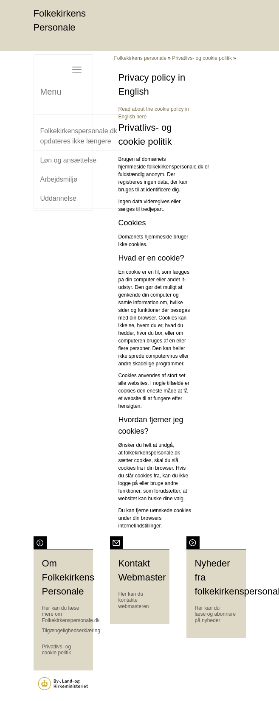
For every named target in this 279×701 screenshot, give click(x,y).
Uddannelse (58, 198)
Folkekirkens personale (140, 58)
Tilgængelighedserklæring (71, 631)
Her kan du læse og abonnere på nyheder (215, 614)
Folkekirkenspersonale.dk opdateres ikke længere (78, 136)
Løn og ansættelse (68, 160)
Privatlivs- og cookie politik (202, 58)
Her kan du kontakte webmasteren (133, 600)
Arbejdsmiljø (59, 179)
